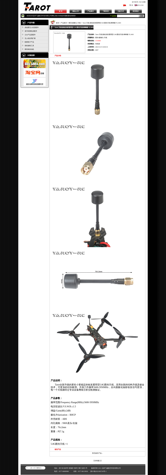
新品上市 (75, 11)
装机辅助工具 (29, 46)
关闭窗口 (97, 461)
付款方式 (121, 11)
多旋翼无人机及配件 (32, 27)
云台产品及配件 (30, 35)
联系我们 (136, 11)
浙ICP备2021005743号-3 (98, 471)
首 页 (60, 11)
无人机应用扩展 (30, 38)
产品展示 (91, 11)
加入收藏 (142, 2)
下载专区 (106, 11)
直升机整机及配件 (31, 31)
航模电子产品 (29, 42)
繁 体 (131, 5)
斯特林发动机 (29, 49)
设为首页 (135, 2)
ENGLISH (140, 5)
